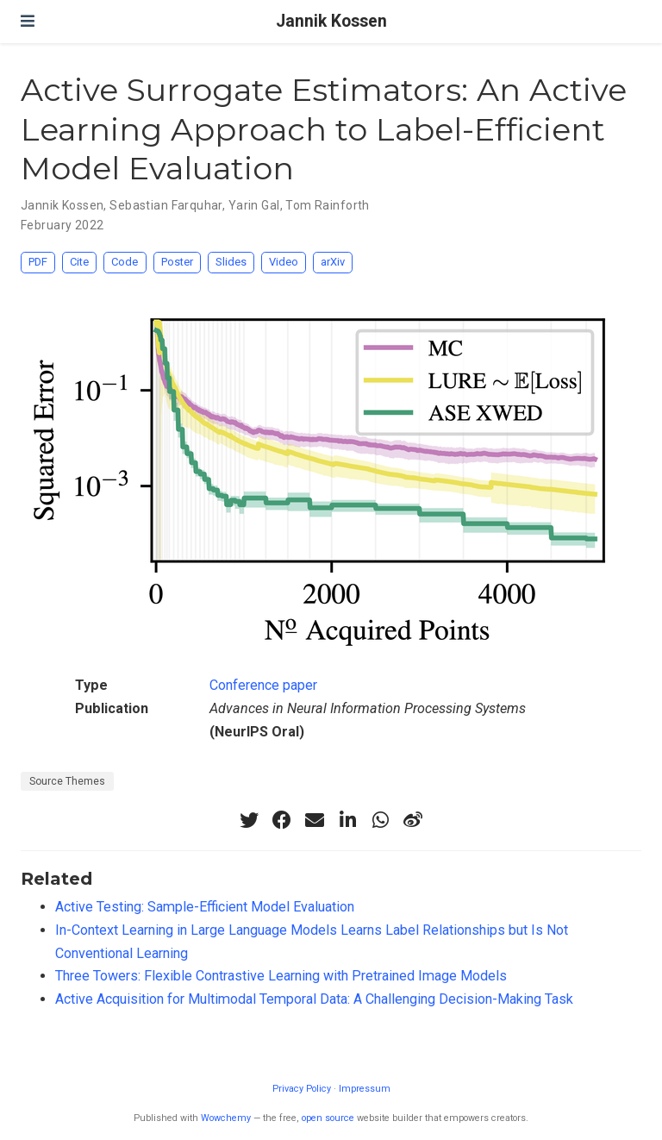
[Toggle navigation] (27, 21)
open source (328, 1118)
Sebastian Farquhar (165, 205)
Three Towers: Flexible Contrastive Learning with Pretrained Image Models (281, 976)
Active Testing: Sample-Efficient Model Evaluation (204, 907)
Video (283, 261)
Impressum (364, 1088)
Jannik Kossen (331, 21)
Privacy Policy (301, 1088)
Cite (79, 261)
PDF (37, 261)
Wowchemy (226, 1118)
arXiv (333, 261)
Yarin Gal (254, 205)
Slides (231, 261)
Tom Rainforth (327, 205)
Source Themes (67, 781)
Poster (177, 261)
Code (124, 261)
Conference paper (263, 685)
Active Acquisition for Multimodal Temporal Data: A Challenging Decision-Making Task (314, 999)
